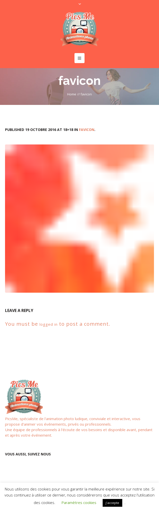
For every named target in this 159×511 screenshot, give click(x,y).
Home (71, 94)
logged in (48, 324)
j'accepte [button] (112, 502)
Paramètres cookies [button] (78, 502)
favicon (86, 129)
